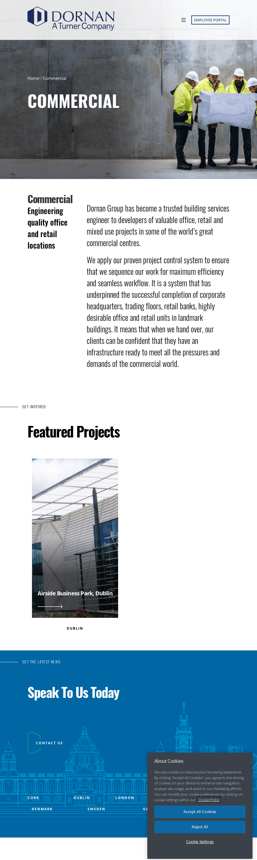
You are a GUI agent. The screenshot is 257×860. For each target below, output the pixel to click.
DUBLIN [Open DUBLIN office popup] (82, 798)
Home (33, 78)
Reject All (200, 835)
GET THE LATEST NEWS (41, 661)
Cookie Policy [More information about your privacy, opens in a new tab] (209, 808)
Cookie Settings (200, 850)
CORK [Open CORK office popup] (33, 798)
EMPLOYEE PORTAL (210, 19)
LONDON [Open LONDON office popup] (124, 798)
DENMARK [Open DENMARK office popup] (42, 809)
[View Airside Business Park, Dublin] (75, 545)
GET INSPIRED (34, 406)
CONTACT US (49, 743)
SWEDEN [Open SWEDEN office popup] (96, 809)
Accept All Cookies (199, 820)
